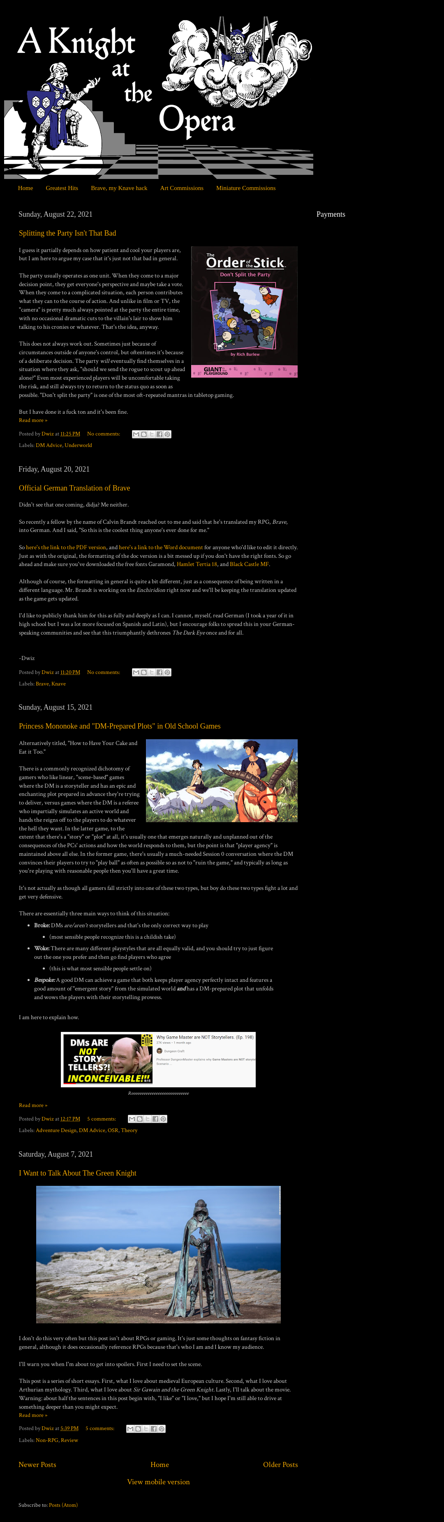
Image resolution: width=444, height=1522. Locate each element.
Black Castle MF (249, 564)
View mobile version (158, 1482)
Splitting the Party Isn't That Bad (67, 233)
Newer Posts (37, 1465)
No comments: (104, 434)
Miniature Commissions (246, 188)
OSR (113, 1130)
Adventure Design (56, 1130)
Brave (42, 684)
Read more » (33, 420)
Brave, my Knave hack (119, 188)
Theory (129, 1130)
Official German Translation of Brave (74, 488)
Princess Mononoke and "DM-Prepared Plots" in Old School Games (120, 726)
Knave (58, 684)
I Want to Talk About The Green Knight (77, 1173)
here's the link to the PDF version (66, 547)
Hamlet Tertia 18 (197, 564)
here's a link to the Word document (161, 547)
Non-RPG (47, 1440)
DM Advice (49, 445)
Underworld (78, 445)
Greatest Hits (62, 188)
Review (69, 1440)
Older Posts (280, 1465)
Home (25, 188)
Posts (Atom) (63, 1505)
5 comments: (102, 1119)
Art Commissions (182, 188)
